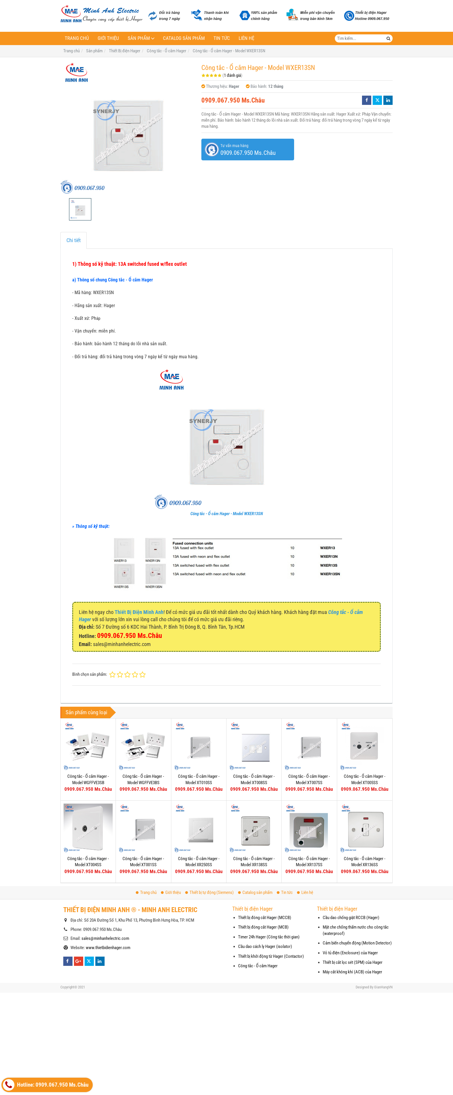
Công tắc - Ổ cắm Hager (258, 965)
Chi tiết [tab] (73, 240)
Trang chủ (77, 38)
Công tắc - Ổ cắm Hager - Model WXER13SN (226, 513)
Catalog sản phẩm (184, 38)
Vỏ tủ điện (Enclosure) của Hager (350, 952)
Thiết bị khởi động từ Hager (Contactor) (271, 956)
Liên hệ (246, 38)
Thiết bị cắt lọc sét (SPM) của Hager (353, 962)
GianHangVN (383, 987)
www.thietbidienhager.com (108, 947)
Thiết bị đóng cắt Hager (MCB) (263, 927)
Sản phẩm (139, 38)
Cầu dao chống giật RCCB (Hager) (351, 917)
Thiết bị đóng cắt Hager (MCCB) (264, 917)
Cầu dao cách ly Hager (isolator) (265, 946)
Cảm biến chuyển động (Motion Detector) (357, 943)
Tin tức (221, 38)
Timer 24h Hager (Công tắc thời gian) (269, 937)
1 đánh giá (232, 75)
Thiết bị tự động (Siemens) (209, 892)
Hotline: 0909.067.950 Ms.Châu (45, 1085)
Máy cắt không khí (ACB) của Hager (352, 972)
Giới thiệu (108, 38)
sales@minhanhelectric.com (105, 938)
